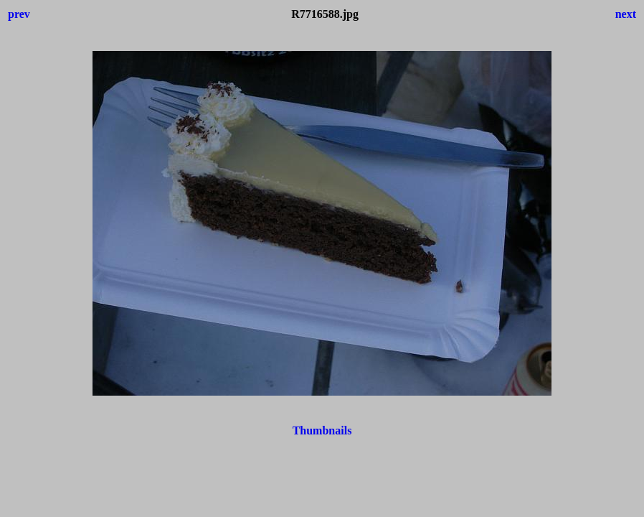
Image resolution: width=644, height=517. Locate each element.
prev (19, 14)
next (625, 14)
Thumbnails (322, 430)
